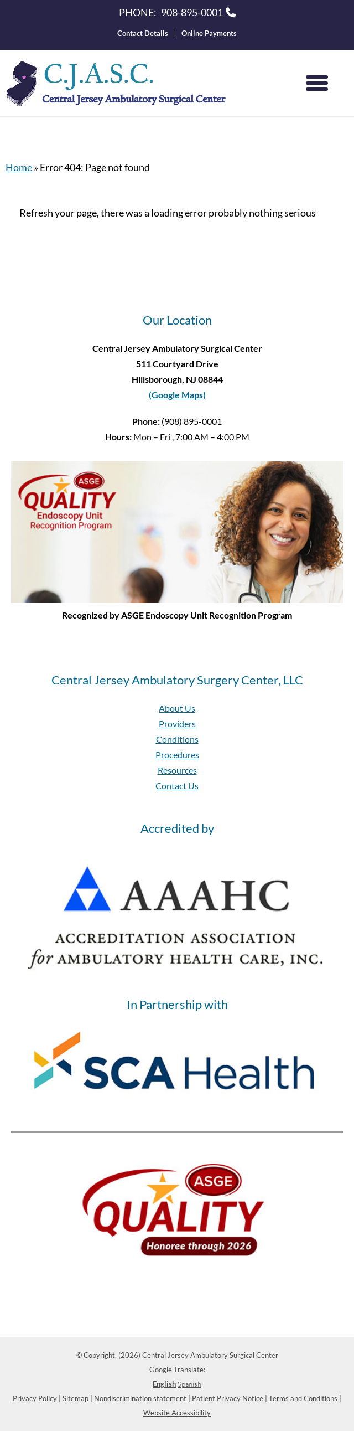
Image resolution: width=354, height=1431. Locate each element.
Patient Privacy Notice (227, 1398)
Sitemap (75, 1398)
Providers (177, 723)
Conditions (177, 739)
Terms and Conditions (303, 1398)
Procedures (177, 754)
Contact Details (142, 33)
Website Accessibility (177, 1412)
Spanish (189, 1383)
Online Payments (209, 33)
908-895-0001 (192, 12)
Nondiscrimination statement (141, 1398)
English (164, 1383)
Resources (177, 770)
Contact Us (177, 785)
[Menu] (317, 83)
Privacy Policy (35, 1398)
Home (19, 167)
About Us (177, 708)
